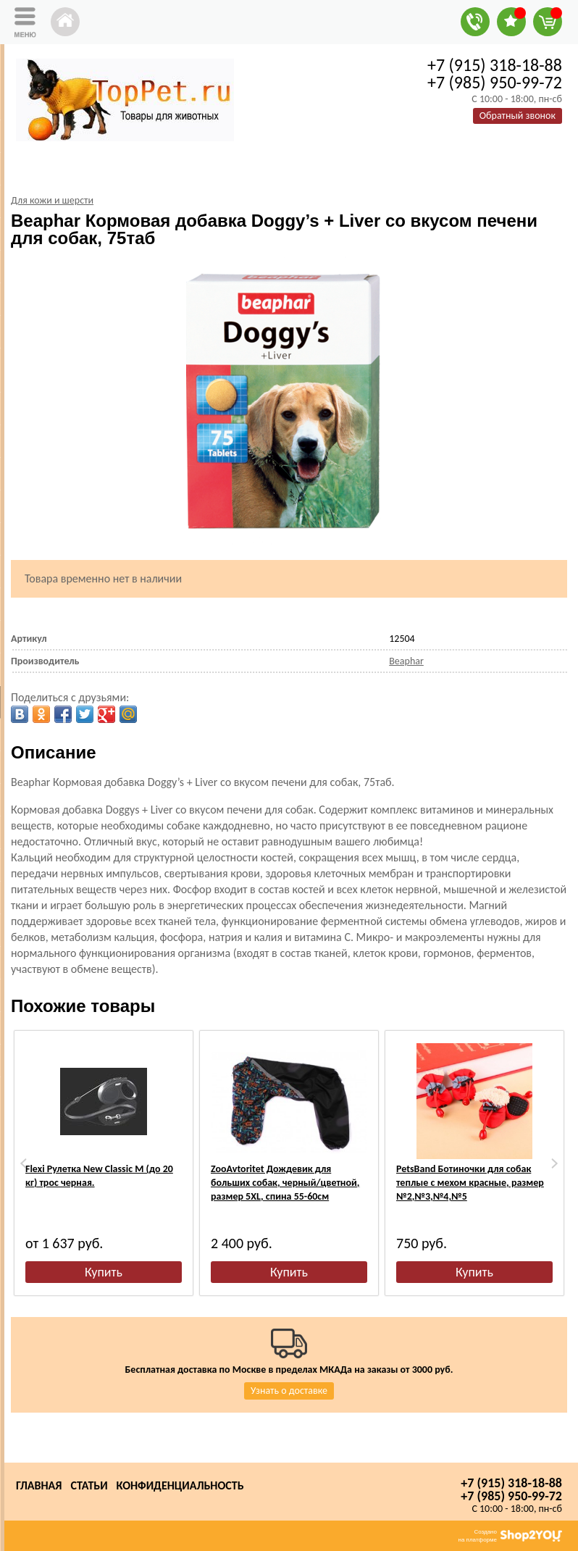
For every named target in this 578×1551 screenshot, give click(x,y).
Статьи (88, 1485)
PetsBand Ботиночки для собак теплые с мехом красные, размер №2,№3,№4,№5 (470, 1183)
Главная (39, 1485)
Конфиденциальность (180, 1485)
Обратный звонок (517, 115)
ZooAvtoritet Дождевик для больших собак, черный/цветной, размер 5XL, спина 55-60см (285, 1183)
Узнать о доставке (289, 1390)
